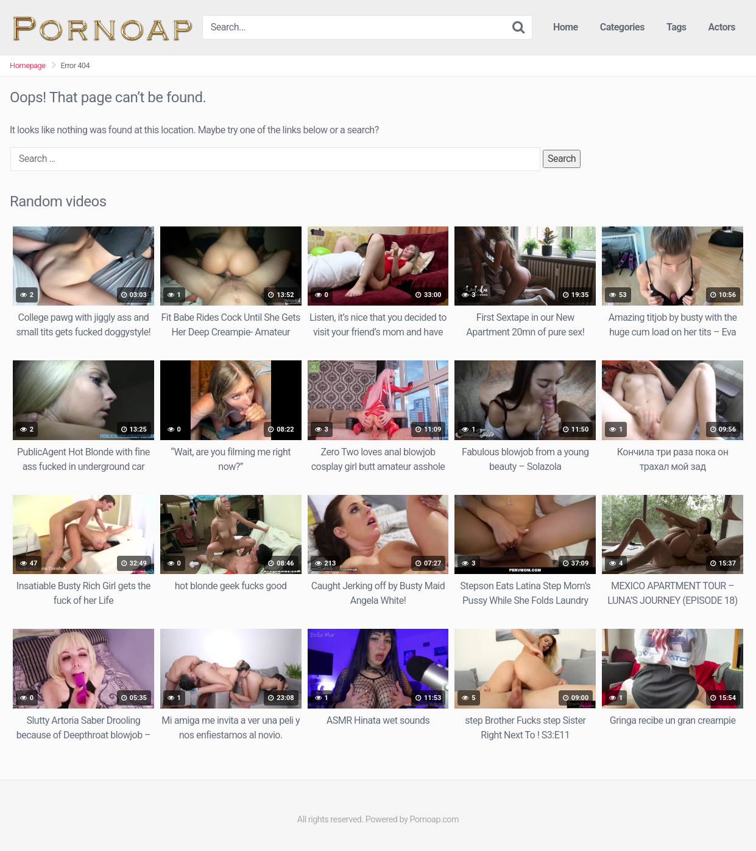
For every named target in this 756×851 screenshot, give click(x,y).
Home (565, 27)
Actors (721, 27)
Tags (676, 27)
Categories (622, 27)
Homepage (28, 65)
